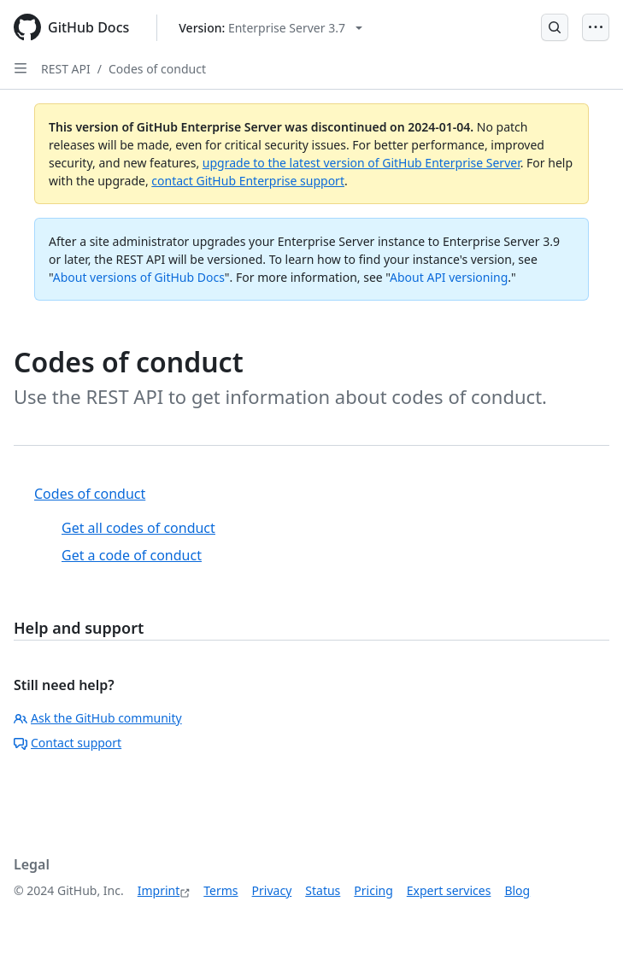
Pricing (373, 890)
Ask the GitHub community (98, 718)
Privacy (272, 890)
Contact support (67, 743)
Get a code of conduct (132, 555)
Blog (517, 890)
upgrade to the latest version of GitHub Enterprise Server (361, 163)
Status (322, 890)
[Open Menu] (595, 27)
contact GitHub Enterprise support (247, 181)
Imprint (159, 890)
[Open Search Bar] (554, 27)
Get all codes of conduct (138, 527)
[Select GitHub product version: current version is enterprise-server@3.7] (270, 28)
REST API (66, 69)
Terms (220, 890)
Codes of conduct (157, 69)
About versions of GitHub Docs (139, 277)
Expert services (449, 890)
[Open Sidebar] (20, 68)
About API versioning (449, 277)
